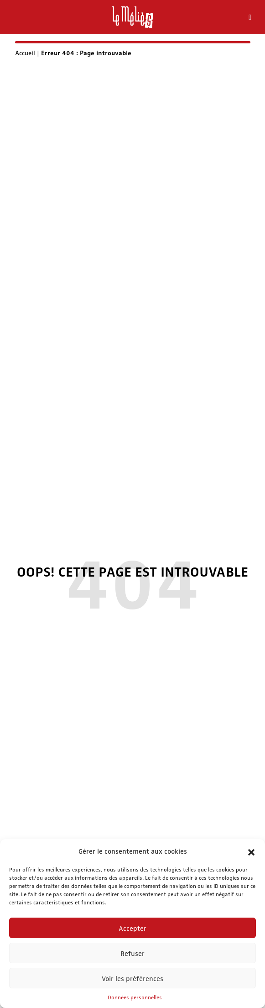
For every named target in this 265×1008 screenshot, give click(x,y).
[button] (251, 851)
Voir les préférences (132, 978)
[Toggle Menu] (249, 17)
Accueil (25, 52)
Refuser (132, 953)
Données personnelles (135, 997)
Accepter (132, 928)
